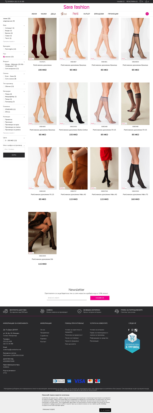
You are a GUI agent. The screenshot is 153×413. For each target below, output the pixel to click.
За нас (42, 346)
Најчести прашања (72, 358)
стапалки (7, 33)
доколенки (8, 30)
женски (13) (9, 73)
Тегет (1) (8, 55)
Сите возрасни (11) (12, 85)
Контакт (43, 358)
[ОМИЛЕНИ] (141, 2)
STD (7, 129)
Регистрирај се (132, 2)
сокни (6, 35)
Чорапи (23, 18)
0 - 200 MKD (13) (11, 157)
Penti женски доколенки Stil (42, 276)
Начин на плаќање (72, 355)
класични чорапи (10, 28)
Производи (16, 18)
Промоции (8, 139)
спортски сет (9, 38)
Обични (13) (9, 103)
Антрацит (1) (9, 45)
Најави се (100, 315)
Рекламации (94, 358)
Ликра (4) (8, 111)
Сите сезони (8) (10, 95)
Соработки (44, 352)
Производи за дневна (13, 146)
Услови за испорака (97, 346)
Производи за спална (12, 144)
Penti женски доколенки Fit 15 (104, 147)
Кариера (43, 355)
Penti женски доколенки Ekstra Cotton (73, 147)
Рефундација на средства (99, 355)
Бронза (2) (9, 50)
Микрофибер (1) (10, 113)
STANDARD (10, 126)
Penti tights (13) (10, 66)
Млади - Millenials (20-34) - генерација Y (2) (14, 82)
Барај (14, 172)
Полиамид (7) (10, 118)
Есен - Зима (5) (10, 93)
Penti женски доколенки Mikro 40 (73, 211)
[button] (147, 13)
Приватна (8, 136)
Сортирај (107, 21)
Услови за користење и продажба (73, 347)
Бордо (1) (8, 47)
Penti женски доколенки (42, 82)
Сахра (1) (8, 52)
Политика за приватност (74, 352)
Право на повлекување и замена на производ (99, 350)
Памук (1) (8, 116)
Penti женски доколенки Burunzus (73, 82)
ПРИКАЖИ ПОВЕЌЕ (49, 409)
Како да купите (70, 361)
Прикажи (125, 21)
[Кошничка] (147, 2)
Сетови (29, 18)
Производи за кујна (12, 141)
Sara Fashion (7, 18)
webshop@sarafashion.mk (12, 366)
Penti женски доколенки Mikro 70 (135, 211)
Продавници (44, 349)
